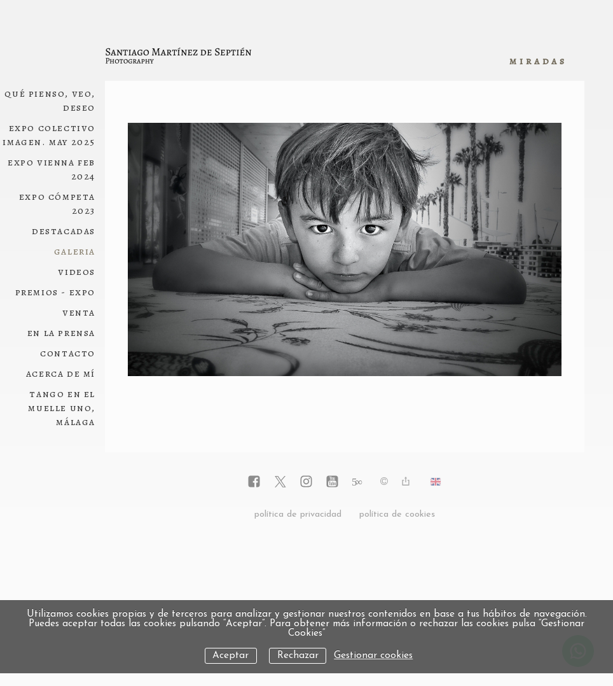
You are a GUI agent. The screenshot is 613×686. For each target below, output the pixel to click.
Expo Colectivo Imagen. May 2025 (49, 135)
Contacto (67, 353)
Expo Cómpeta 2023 (57, 204)
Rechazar (298, 656)
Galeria (74, 251)
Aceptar (230, 656)
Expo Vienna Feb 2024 (51, 169)
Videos (76, 272)
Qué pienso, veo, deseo (49, 101)
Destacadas (63, 231)
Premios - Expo (55, 292)
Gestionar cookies (373, 656)
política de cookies (397, 514)
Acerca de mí (60, 374)
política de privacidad (297, 514)
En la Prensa (61, 333)
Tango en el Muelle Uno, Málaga (61, 408)
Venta (78, 312)
